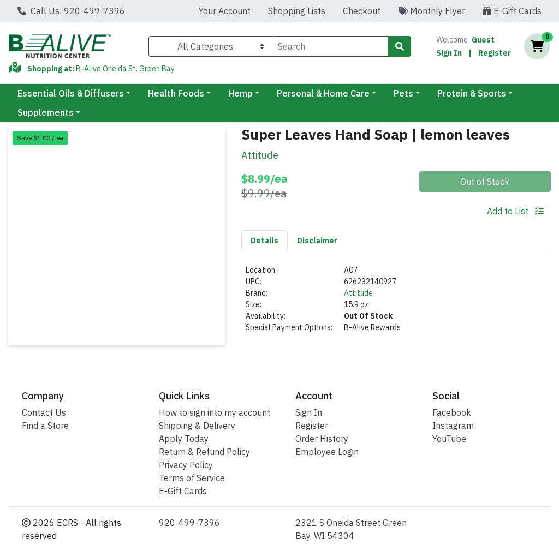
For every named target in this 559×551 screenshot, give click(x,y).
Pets (403, 93)
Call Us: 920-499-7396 (71, 10)
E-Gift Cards (512, 10)
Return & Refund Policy (204, 451)
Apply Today (184, 438)
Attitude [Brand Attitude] (358, 293)
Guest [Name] (483, 40)
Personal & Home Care (323, 93)
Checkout (361, 10)
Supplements (45, 112)
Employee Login (327, 451)
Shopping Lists (296, 10)
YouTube (449, 438)
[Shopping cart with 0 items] (537, 46)
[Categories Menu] (209, 46)
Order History (321, 438)
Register (494, 53)
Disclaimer (317, 240)
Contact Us (44, 412)
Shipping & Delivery (197, 425)
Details (264, 240)
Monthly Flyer (431, 10)
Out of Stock (484, 181)
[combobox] (330, 46)
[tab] (264, 240)
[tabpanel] (396, 303)
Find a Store (45, 425)
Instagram (453, 425)
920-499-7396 (189, 522)
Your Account (225, 10)
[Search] (330, 46)
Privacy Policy (186, 464)
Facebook (451, 412)
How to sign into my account (214, 412)
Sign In (449, 53)
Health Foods (176, 93)
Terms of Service (192, 477)
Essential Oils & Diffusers (70, 93)
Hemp (240, 93)
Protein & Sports (471, 93)
